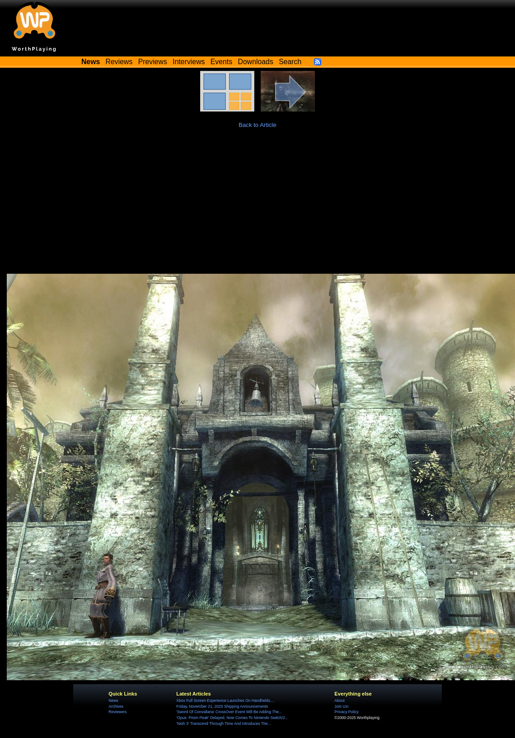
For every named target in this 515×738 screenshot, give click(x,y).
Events (221, 61)
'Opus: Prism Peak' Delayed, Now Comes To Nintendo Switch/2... (232, 717)
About (339, 700)
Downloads (255, 61)
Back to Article (257, 124)
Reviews (119, 61)
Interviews (189, 61)
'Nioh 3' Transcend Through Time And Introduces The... (223, 723)
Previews (152, 61)
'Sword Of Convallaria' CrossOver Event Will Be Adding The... (229, 712)
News (113, 700)
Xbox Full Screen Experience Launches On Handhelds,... (225, 700)
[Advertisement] (257, 206)
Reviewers (117, 712)
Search (290, 61)
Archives (115, 706)
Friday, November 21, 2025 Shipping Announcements (222, 706)
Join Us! (341, 706)
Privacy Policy (346, 712)
